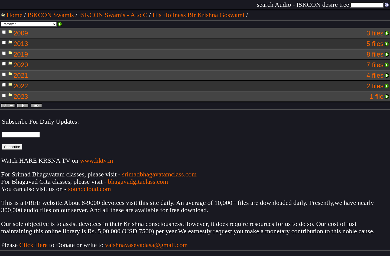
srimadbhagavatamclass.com (159, 174)
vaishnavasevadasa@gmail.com (147, 244)
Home (14, 14)
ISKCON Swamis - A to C (113, 14)
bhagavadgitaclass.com (138, 181)
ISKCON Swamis (50, 14)
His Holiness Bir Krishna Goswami (198, 14)
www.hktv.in (96, 160)
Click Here (33, 244)
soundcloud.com (89, 188)
